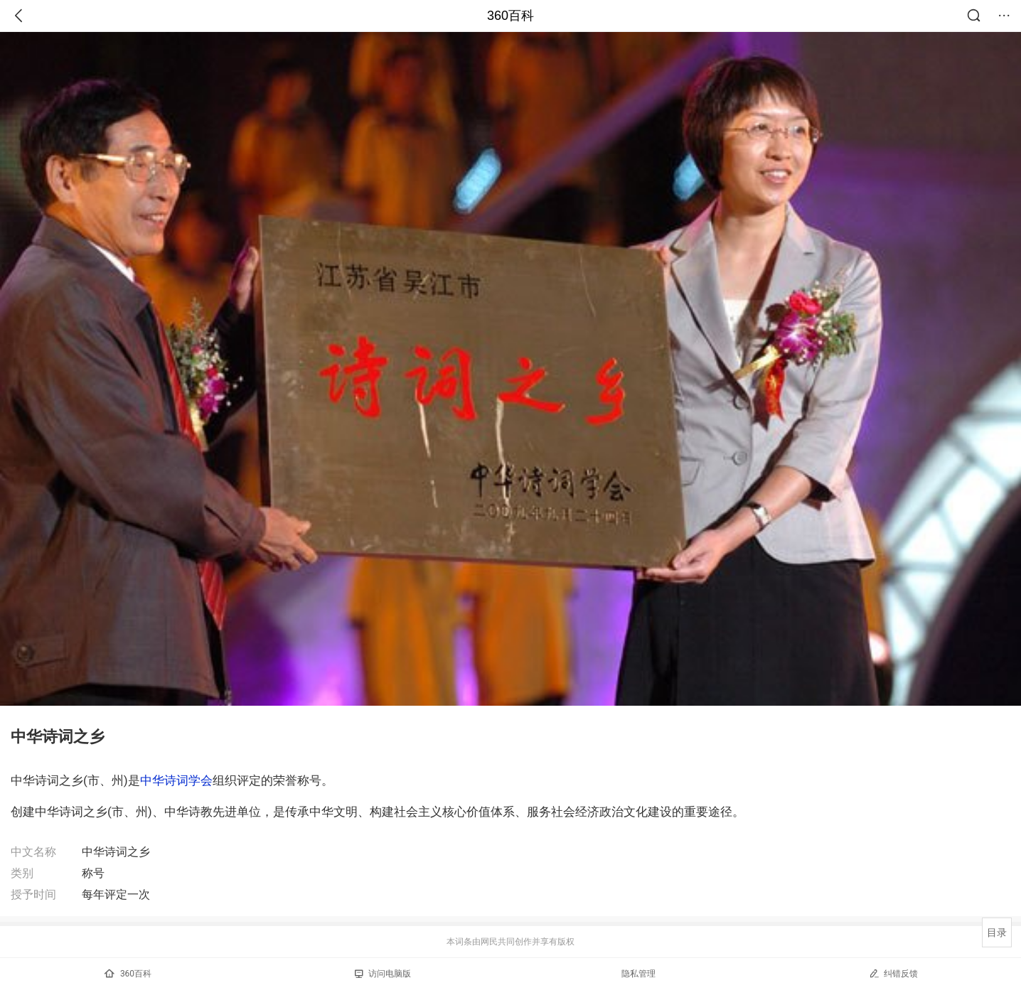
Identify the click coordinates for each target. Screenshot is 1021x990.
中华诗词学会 (176, 780)
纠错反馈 (893, 973)
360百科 (510, 16)
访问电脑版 (383, 974)
